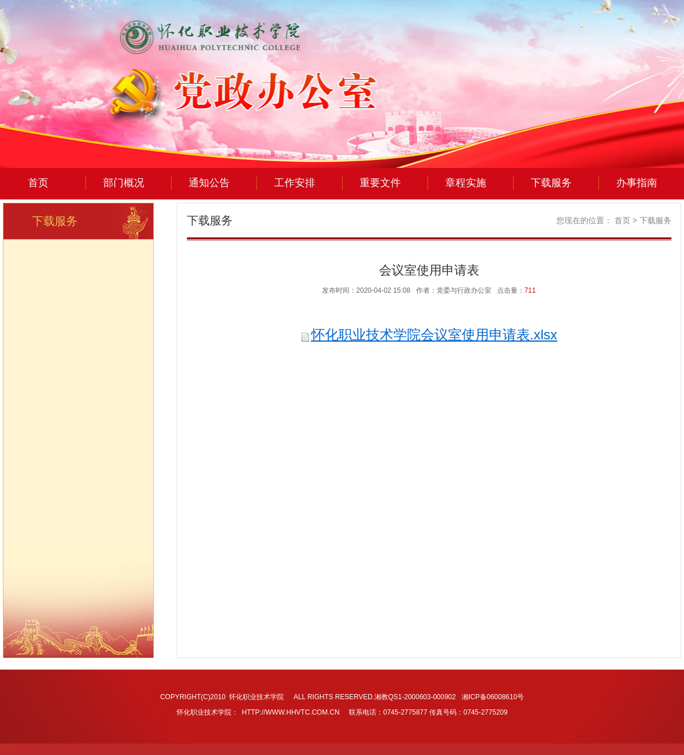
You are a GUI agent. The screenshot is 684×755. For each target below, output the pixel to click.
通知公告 (209, 182)
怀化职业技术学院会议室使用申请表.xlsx (434, 334)
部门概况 (123, 182)
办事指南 (636, 182)
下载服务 (551, 182)
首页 (38, 182)
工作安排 (294, 182)
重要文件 (380, 182)
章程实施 (465, 182)
